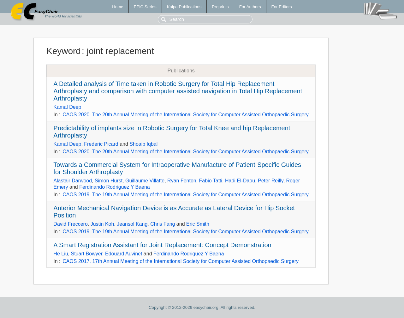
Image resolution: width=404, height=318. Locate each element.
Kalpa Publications (184, 6)
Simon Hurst (108, 180)
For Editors (281, 6)
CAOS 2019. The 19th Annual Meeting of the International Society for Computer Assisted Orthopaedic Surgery (185, 194)
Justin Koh (102, 224)
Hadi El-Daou (240, 180)
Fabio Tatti (211, 180)
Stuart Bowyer (86, 253)
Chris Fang (162, 224)
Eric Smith (197, 224)
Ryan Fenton (181, 180)
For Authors (250, 6)
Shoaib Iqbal (143, 144)
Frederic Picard (101, 144)
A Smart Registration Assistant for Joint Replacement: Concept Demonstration (162, 245)
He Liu (60, 253)
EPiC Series (145, 6)
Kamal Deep (67, 107)
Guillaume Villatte (144, 180)
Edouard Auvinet (123, 253)
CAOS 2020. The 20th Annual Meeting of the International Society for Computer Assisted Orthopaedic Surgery (185, 114)
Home (117, 6)
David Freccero (70, 224)
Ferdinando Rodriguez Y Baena (114, 187)
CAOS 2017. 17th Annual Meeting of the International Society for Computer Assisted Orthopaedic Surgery (180, 261)
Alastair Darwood (72, 180)
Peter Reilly (270, 180)
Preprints (220, 6)
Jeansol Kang (132, 224)
